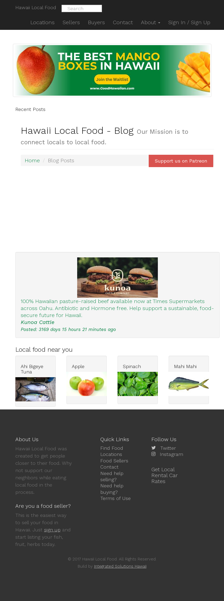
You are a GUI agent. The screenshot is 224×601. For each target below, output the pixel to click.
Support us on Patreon (181, 161)
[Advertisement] (117, 209)
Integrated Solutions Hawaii (120, 566)
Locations (111, 454)
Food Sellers (114, 460)
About (150, 22)
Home (32, 160)
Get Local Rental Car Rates (164, 475)
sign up (52, 529)
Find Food (111, 448)
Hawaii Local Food (35, 7)
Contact (109, 467)
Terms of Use (115, 498)
